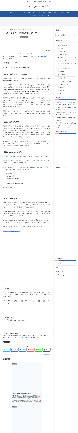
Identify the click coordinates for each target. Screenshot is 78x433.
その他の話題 (6, 342)
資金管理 (68, 72)
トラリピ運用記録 (68, 69)
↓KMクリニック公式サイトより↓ (11, 231)
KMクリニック (7, 156)
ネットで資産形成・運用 (67, 81)
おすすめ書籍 (67, 75)
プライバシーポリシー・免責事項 (17, 337)
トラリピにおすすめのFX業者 (68, 65)
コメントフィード (61, 271)
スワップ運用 (68, 60)
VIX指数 (68, 48)
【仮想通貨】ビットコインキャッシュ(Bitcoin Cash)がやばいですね (65, 114)
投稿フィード (59, 267)
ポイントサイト (68, 84)
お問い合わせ (53, 428)
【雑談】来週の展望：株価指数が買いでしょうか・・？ (65, 119)
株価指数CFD (68, 54)
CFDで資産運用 (67, 45)
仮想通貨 (68, 87)
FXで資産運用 (67, 57)
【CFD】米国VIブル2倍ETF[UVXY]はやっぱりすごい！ (65, 108)
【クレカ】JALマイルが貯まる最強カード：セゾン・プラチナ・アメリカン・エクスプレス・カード (65, 125)
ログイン (58, 263)
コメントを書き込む (26, 417)
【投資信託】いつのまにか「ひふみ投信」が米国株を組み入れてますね (65, 103)
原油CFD (68, 51)
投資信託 (68, 90)
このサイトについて (26, 428)
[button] (75, 35)
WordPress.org (60, 275)
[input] (65, 35)
